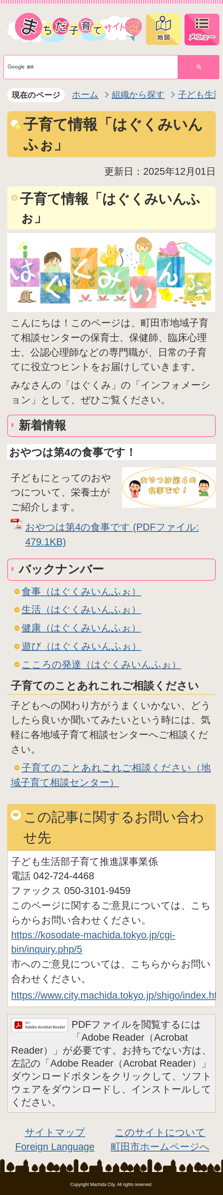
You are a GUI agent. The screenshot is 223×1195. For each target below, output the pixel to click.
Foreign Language (55, 1146)
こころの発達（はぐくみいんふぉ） (101, 664)
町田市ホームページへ (160, 1146)
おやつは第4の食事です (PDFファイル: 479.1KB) (112, 534)
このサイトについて (160, 1132)
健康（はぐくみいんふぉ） (81, 627)
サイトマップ (55, 1132)
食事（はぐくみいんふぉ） (81, 591)
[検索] (85, 67)
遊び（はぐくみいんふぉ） (81, 646)
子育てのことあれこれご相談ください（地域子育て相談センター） (111, 775)
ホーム (85, 94)
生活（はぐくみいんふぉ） (81, 609)
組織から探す (138, 94)
